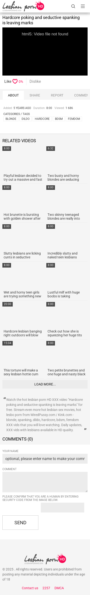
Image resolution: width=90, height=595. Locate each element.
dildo (26, 119)
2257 (46, 588)
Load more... (45, 384)
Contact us (30, 588)
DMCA (59, 588)
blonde (11, 119)
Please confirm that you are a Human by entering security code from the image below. (40, 498)
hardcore (42, 119)
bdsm (59, 119)
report (57, 95)
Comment (9, 469)
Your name (10, 451)
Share (35, 95)
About (13, 95)
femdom (74, 119)
